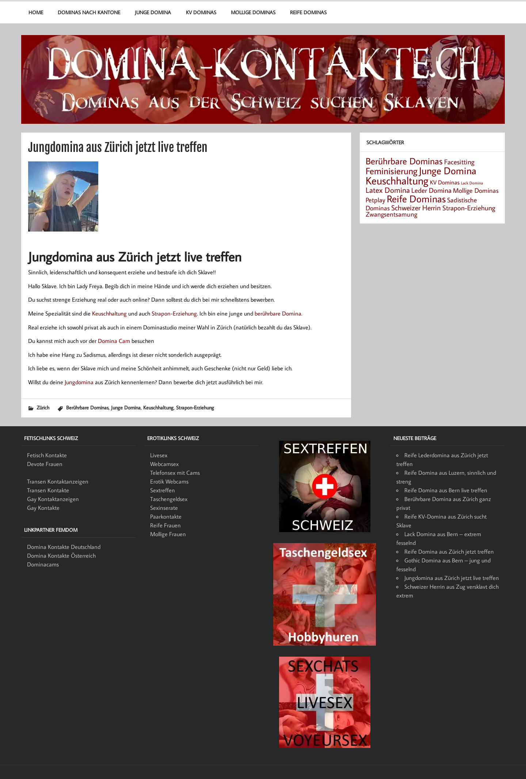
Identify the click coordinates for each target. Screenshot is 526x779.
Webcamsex (164, 463)
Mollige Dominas (253, 12)
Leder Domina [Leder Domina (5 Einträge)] (431, 190)
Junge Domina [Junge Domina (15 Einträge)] (447, 170)
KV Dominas (201, 12)
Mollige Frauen (168, 534)
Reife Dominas (308, 12)
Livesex (158, 455)
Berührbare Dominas (87, 407)
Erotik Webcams (169, 481)
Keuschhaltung (109, 313)
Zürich (43, 407)
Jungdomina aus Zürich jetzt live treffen (451, 577)
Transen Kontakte (48, 490)
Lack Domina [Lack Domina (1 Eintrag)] (472, 183)
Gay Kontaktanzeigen (53, 499)
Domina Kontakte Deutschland (63, 546)
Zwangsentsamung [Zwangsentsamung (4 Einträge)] (391, 214)
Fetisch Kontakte (47, 455)
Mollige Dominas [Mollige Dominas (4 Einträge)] (476, 190)
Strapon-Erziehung (174, 313)
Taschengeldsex (168, 499)
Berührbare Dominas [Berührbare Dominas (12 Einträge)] (404, 161)
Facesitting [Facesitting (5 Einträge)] (459, 161)
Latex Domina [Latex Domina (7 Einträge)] (388, 190)
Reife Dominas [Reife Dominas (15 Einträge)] (416, 198)
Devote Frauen (44, 463)
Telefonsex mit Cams (175, 472)
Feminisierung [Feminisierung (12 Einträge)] (392, 171)
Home (35, 12)
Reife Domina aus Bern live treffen (445, 490)
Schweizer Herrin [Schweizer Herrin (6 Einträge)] (416, 207)
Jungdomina (79, 382)
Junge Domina (153, 12)
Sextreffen (162, 490)
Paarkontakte (166, 516)
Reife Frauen (165, 525)
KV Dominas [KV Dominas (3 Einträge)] (445, 182)
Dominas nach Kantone (89, 12)
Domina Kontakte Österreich (61, 555)
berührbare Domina (278, 313)
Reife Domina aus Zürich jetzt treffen (449, 551)
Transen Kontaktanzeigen (57, 481)
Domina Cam (114, 340)
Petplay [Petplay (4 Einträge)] (375, 200)
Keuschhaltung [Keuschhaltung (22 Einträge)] (397, 180)
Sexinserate (164, 507)
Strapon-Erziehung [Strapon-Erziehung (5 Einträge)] (468, 207)
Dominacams (43, 564)
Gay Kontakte (43, 507)
